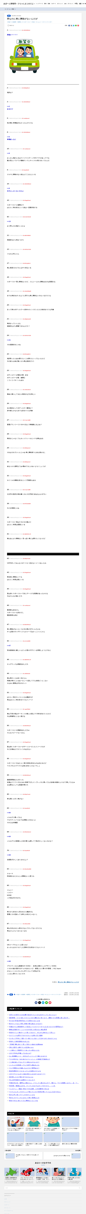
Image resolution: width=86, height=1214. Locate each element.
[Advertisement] (43, 559)
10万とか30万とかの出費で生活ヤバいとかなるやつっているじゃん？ (33, 1055)
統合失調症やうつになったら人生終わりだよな (25, 1111)
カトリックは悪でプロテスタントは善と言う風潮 (25, 1076)
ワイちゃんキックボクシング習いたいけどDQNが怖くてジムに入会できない (35, 1132)
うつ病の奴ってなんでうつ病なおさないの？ (24, 1102)
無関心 (20, 22)
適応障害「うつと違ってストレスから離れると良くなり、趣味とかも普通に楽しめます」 (39, 1058)
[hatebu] (74, 25)
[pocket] (78, 25)
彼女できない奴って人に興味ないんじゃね (23, 1141)
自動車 (14, 22)
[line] (76, 25)
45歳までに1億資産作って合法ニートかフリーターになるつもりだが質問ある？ (36, 1067)
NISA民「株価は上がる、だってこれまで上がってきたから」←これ (32, 1126)
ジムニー (39, 22)
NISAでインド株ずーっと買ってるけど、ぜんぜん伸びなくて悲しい (32, 1073)
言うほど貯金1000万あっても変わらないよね (24, 1061)
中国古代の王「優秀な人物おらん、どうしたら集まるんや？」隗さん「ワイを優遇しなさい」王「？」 (44, 1123)
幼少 (34, 22)
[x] (71, 25)
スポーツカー (27, 22)
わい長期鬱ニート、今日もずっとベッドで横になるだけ (28, 1097)
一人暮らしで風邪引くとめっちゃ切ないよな (24, 1091)
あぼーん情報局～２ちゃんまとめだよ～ (20, 4)
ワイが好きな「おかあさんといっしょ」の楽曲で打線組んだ (29, 1100)
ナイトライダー (48, 22)
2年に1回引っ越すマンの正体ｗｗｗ (21, 1088)
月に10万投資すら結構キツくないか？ (22, 1120)
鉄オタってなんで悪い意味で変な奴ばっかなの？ (25, 1064)
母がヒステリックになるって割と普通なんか (24, 1138)
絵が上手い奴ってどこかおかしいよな (22, 1135)
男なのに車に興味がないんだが (68, 1002)
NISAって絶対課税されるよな (19, 1082)
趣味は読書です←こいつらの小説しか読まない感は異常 (28, 1070)
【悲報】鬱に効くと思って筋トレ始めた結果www (26, 1085)
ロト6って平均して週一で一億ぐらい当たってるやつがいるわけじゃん (33, 1079)
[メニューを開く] (80, 3)
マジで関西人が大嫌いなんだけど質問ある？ (24, 1108)
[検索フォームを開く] (76, 3)
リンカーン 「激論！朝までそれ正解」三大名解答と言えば (29, 1129)
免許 (9, 22)
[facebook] (69, 25)
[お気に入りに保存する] (10, 25)
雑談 (9, 15)
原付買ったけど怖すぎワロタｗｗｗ (21, 1117)
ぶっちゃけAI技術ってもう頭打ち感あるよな (24, 1105)
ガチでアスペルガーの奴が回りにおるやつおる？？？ (27, 1114)
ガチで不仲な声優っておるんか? (20, 1094)
